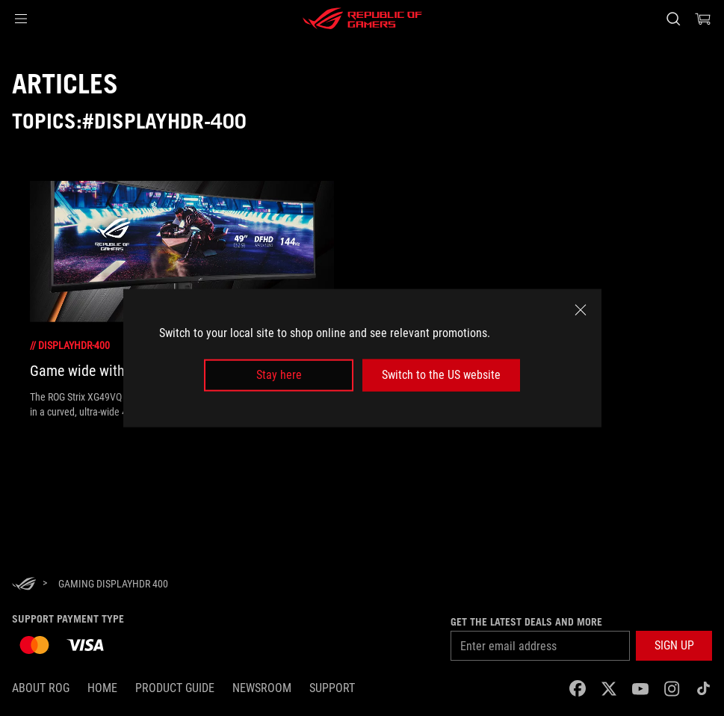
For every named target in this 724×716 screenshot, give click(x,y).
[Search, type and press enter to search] (673, 18)
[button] (21, 19)
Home (102, 688)
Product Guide (174, 688)
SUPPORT (332, 688)
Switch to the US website (441, 375)
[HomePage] (24, 585)
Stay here (279, 375)
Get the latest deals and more (526, 622)
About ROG (40, 688)
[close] (581, 310)
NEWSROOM (261, 688)
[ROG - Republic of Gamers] (362, 18)
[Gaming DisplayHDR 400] (113, 584)
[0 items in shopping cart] (703, 18)
